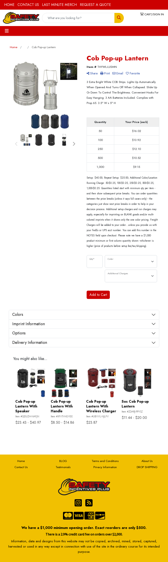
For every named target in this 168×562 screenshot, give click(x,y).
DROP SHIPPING (147, 467)
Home (21, 461)
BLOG (63, 461)
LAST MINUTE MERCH (59, 4)
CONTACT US (28, 4)
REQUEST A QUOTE (95, 4)
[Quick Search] (78, 18)
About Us (147, 461)
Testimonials (63, 467)
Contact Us (21, 467)
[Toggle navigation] (6, 31)
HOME (9, 4)
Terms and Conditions (105, 461)
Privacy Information (105, 467)
